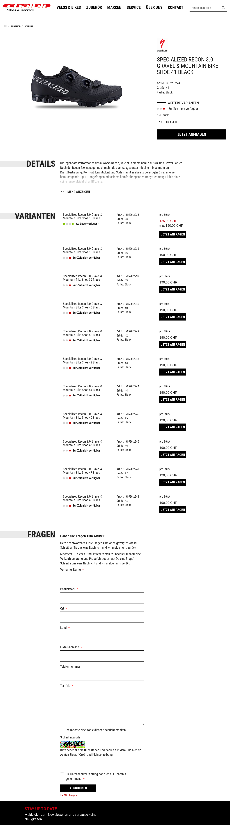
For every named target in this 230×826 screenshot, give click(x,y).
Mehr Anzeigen (78, 193)
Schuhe (28, 27)
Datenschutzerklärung (84, 775)
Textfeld (65, 686)
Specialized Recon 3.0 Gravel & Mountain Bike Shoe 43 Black (82, 361)
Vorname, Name (70, 570)
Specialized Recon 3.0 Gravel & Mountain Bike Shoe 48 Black (82, 499)
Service (135, 8)
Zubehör (96, 8)
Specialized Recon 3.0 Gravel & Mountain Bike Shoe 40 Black (82, 306)
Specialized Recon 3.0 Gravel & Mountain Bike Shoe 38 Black (82, 217)
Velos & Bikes (70, 8)
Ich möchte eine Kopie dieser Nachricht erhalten (96, 731)
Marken (116, 8)
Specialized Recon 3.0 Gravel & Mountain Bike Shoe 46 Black (82, 444)
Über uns (156, 8)
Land (63, 628)
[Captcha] (102, 765)
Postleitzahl (67, 590)
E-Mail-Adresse (69, 648)
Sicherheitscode (70, 738)
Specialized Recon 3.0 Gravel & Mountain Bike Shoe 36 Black (82, 251)
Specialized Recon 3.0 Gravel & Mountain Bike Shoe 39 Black (82, 278)
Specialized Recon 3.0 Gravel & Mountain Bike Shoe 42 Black (82, 334)
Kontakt (177, 8)
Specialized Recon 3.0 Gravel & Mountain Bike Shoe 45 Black (82, 416)
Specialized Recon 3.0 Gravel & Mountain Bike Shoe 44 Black (82, 389)
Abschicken (78, 789)
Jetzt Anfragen (191, 135)
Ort (62, 609)
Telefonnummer (70, 667)
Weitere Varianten (183, 104)
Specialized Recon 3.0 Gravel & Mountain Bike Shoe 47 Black (82, 471)
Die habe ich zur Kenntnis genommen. (96, 777)
